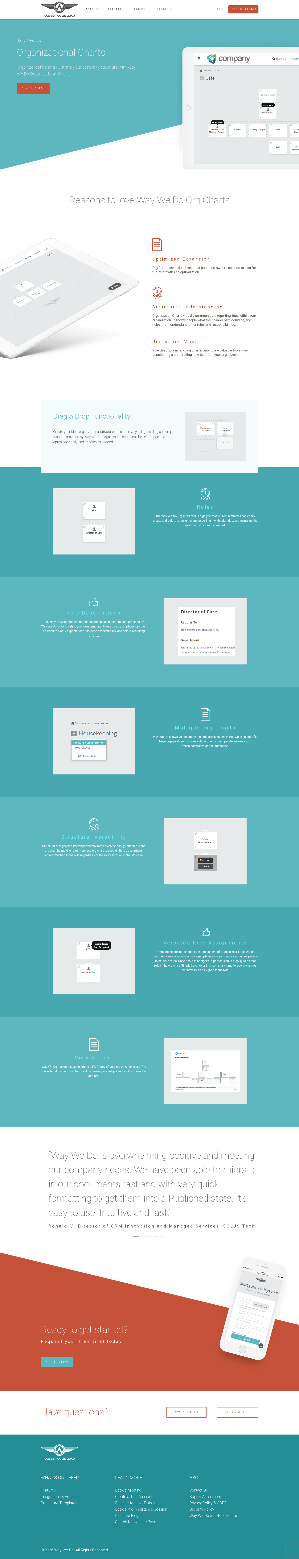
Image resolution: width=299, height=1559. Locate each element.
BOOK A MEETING (237, 1412)
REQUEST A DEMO (33, 88)
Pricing (140, 9)
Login (220, 9)
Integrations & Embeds (60, 1496)
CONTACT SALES (186, 1412)
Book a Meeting (128, 1490)
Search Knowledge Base (135, 1522)
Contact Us (199, 1490)
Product (91, 9)
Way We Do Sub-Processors (213, 1515)
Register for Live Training (136, 1503)
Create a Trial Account (133, 1496)
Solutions (116, 9)
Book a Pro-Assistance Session (141, 1509)
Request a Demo (243, 9)
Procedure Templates (59, 1503)
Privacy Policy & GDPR (208, 1503)
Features (48, 1490)
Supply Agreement (205, 1496)
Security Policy (202, 1509)
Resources (162, 9)
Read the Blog (126, 1515)
